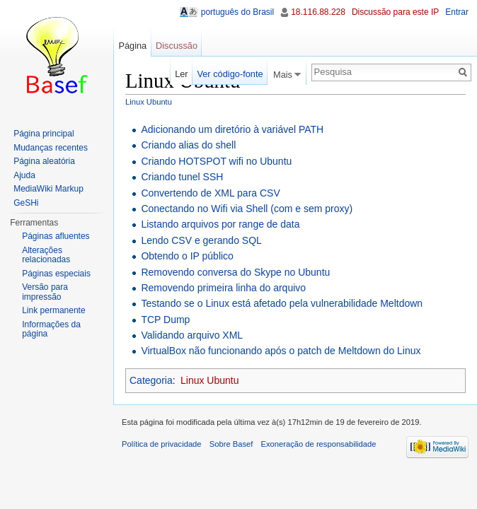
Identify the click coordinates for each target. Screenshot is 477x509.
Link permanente (53, 310)
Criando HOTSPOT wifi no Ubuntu (216, 161)
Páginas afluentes (55, 236)
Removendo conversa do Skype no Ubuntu (235, 272)
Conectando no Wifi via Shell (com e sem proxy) (246, 208)
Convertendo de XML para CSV (210, 193)
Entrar (457, 12)
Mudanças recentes (50, 148)
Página (132, 45)
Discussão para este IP (395, 12)
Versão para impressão (45, 292)
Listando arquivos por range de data (220, 224)
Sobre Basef (231, 444)
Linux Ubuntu (148, 102)
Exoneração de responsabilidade (319, 444)
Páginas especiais (56, 274)
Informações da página (51, 329)
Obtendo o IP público (187, 256)
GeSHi (25, 203)
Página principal (43, 134)
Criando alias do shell (188, 145)
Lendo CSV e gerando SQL (201, 240)
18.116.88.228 (318, 12)
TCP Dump (165, 319)
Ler (181, 74)
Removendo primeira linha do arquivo (223, 287)
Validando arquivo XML (192, 335)
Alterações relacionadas (46, 255)
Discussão (176, 45)
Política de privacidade (162, 444)
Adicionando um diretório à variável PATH (232, 129)
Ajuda (24, 175)
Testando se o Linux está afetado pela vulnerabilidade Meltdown (282, 303)
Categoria (151, 380)
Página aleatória (44, 161)
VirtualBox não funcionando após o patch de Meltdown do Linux (280, 350)
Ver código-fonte (230, 74)
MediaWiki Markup (48, 189)
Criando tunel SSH (182, 176)
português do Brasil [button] (237, 12)
